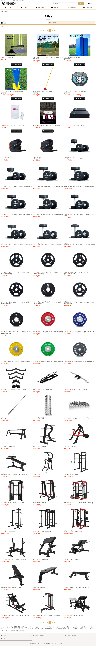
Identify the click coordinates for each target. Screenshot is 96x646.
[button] (8, 7)
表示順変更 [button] (52, 23)
